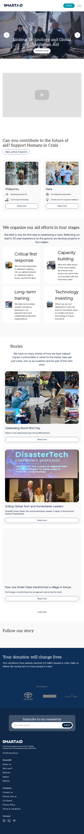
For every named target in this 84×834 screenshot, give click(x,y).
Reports (6, 781)
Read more (21, 206)
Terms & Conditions (12, 809)
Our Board (7, 801)
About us (7, 764)
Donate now (42, 51)
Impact (6, 777)
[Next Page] (42, 612)
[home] (13, 5)
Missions (7, 773)
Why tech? (8, 768)
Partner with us (10, 796)
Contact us (8, 792)
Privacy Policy (9, 805)
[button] (79, 6)
